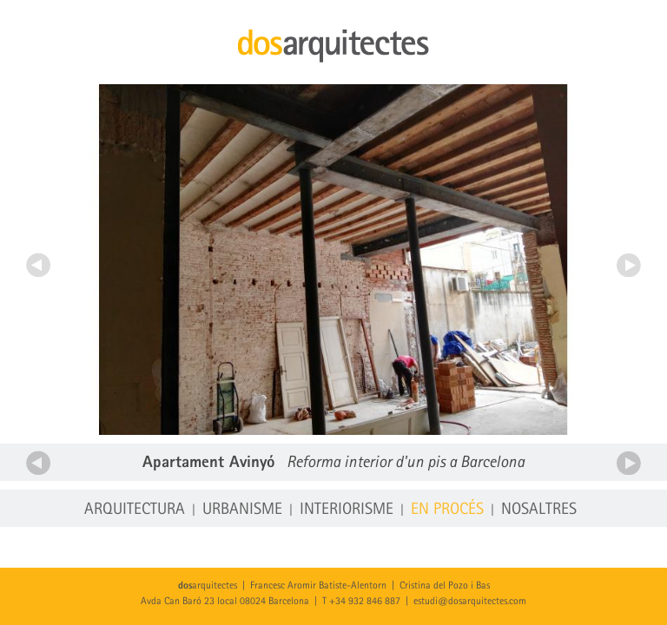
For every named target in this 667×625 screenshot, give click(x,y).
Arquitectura (134, 510)
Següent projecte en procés (629, 463)
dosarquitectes (333, 46)
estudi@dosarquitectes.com (469, 602)
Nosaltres (539, 510)
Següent (629, 265)
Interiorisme (346, 510)
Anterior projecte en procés (38, 463)
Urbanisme (242, 510)
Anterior (38, 265)
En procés (447, 510)
